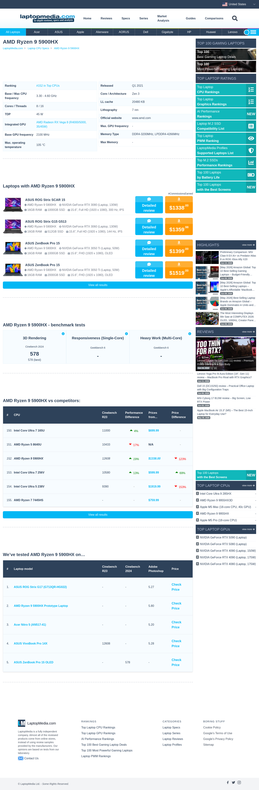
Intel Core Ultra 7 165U (29, 430)
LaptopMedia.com (13, 48)
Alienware (102, 32)
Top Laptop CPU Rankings (98, 727)
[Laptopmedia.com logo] (48, 18)
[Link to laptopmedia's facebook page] (228, 784)
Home (87, 18)
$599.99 (154, 472)
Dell (145, 32)
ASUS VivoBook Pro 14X (30, 643)
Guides (191, 18)
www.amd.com (141, 117)
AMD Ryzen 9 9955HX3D (228, 500)
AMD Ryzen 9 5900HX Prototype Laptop (41, 605)
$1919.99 (155, 486)
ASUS (59, 32)
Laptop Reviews (173, 738)
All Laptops (13, 32)
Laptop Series (171, 733)
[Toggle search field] (234, 18)
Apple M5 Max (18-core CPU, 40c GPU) (228, 507)
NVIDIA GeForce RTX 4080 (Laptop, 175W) (228, 564)
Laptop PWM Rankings (96, 756)
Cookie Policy (212, 727)
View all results (97, 285)
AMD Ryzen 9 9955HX (228, 514)
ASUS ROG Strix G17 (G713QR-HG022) (40, 587)
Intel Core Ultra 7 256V (29, 472)
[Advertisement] (97, 66)
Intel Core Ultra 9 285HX (228, 494)
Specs (126, 18)
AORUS (124, 32)
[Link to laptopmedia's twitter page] (233, 784)
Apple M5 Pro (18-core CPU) (228, 520)
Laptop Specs (171, 727)
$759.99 (154, 500)
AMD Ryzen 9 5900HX (66, 48)
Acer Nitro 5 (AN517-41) (30, 624)
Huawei (211, 32)
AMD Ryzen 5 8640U (27, 444)
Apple (80, 32)
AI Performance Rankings (97, 738)
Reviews (106, 18)
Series (143, 18)
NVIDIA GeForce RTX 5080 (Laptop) (223, 544)
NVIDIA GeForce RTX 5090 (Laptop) (223, 537)
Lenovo (233, 32)
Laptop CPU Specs (38, 48)
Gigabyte (167, 32)
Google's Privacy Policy (218, 738)
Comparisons (214, 18)
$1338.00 (155, 458)
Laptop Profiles (172, 744)
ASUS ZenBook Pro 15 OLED (33, 662)
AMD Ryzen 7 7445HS (28, 500)
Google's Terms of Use (217, 733)
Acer (37, 32)
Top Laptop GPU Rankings (98, 733)
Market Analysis (163, 18)
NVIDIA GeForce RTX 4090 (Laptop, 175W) (228, 557)
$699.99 (154, 430)
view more (248, 244)
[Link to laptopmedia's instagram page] (239, 784)
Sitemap (208, 744)
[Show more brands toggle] (253, 32)
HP (189, 32)
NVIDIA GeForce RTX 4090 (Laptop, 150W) (228, 550)
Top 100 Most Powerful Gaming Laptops (107, 750)
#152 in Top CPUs (48, 85)
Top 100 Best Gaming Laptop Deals (104, 744)
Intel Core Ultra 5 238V (29, 486)
